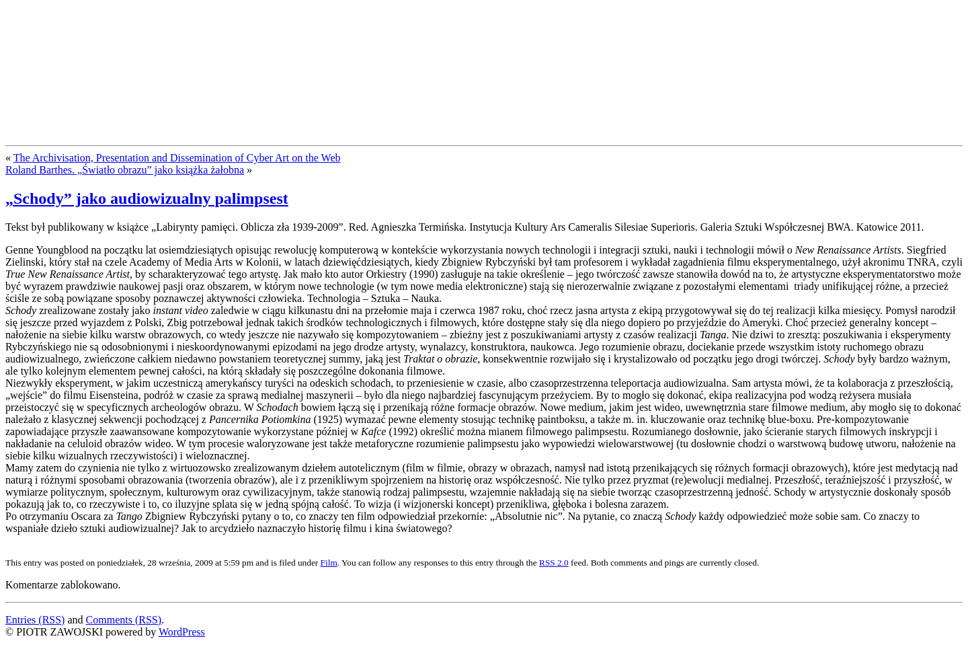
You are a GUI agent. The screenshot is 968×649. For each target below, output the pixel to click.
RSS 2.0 (554, 563)
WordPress (182, 632)
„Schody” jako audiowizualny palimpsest (146, 198)
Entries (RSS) (35, 619)
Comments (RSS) (123, 619)
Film (329, 563)
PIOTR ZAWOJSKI (105, 32)
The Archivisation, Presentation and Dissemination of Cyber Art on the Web (177, 157)
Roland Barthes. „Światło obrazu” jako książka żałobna (124, 170)
